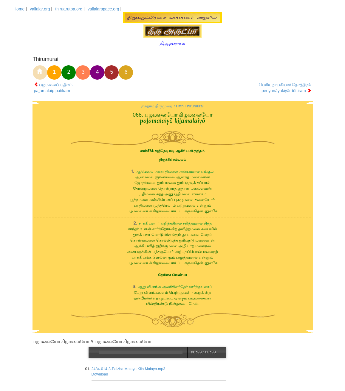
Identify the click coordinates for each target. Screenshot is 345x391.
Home (18, 9)
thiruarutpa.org (68, 9)
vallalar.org (40, 9)
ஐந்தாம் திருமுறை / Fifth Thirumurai (172, 106)
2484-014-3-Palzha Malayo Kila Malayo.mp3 (128, 369)
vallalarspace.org (103, 9)
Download (100, 374)
